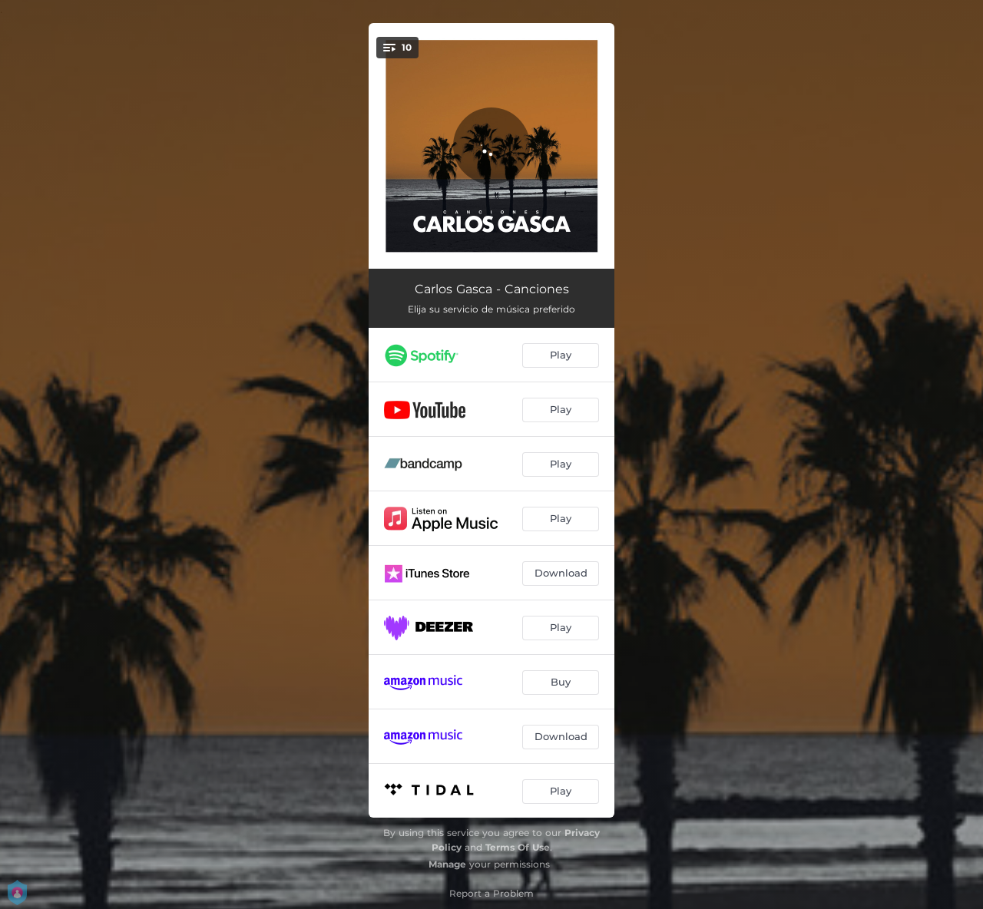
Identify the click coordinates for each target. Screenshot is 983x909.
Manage (447, 864)
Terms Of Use (517, 847)
